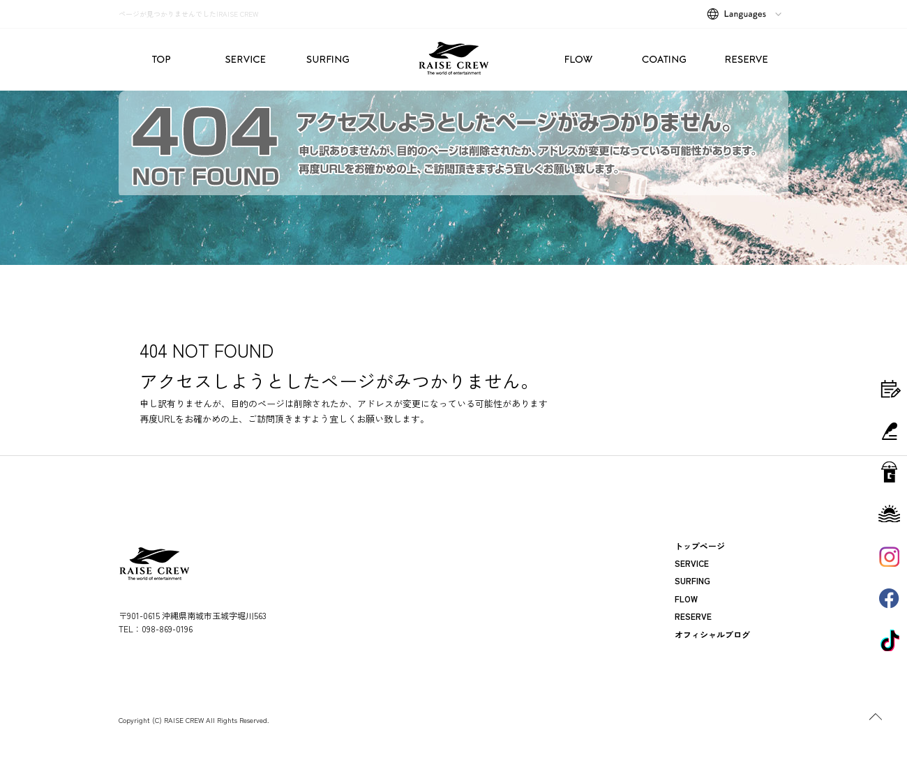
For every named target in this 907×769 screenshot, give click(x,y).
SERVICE (244, 59)
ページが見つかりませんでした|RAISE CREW (188, 13)
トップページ (160, 59)
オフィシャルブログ (712, 634)
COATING (663, 59)
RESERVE (746, 59)
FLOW (579, 59)
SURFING (328, 59)
